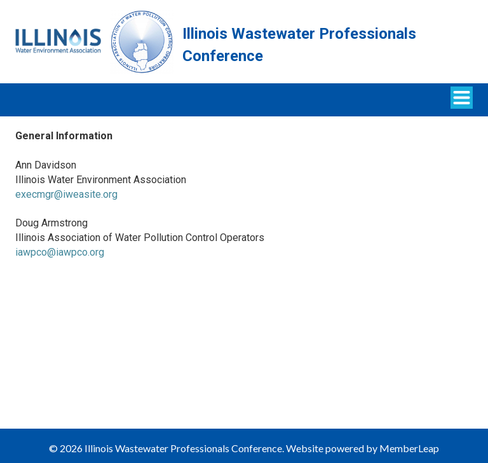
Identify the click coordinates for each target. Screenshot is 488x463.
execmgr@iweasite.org (66, 194)
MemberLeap (409, 448)
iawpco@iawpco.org (59, 252)
